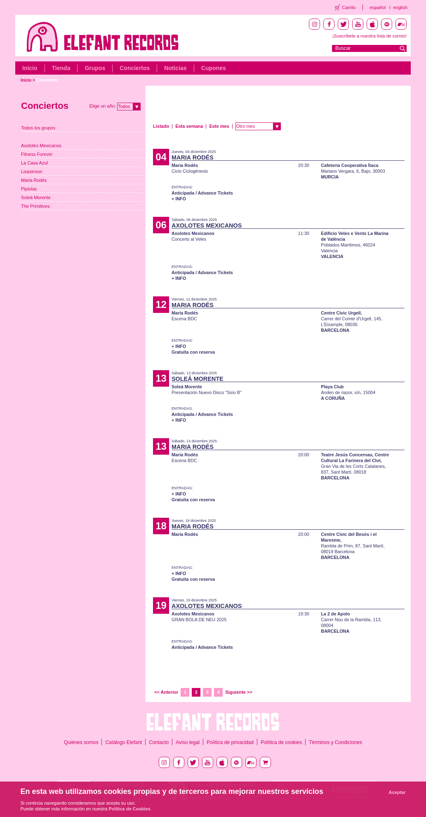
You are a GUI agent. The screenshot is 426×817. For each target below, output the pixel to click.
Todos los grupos (38, 127)
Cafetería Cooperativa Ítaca (349, 165)
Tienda (61, 68)
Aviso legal (188, 742)
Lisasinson (31, 171)
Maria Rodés (34, 180)
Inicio (30, 68)
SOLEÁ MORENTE (198, 379)
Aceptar (397, 792)
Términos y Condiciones (335, 742)
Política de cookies (281, 742)
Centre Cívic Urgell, (341, 312)
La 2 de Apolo (335, 613)
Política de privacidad (230, 742)
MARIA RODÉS (193, 157)
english (400, 7)
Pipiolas (29, 188)
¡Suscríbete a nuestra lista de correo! (369, 35)
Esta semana (189, 126)
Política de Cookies (130, 808)
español (378, 7)
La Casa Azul (34, 162)
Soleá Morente (36, 197)
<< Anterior (166, 692)
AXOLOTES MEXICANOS (207, 225)
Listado (161, 126)
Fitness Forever (36, 154)
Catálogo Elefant (123, 742)
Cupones (213, 68)
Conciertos (135, 68)
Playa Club (332, 386)
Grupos (95, 68)
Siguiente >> (238, 692)
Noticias (175, 68)
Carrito (349, 7)
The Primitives (35, 206)
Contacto (159, 742)
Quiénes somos (81, 742)
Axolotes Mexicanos (41, 145)
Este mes (219, 126)
